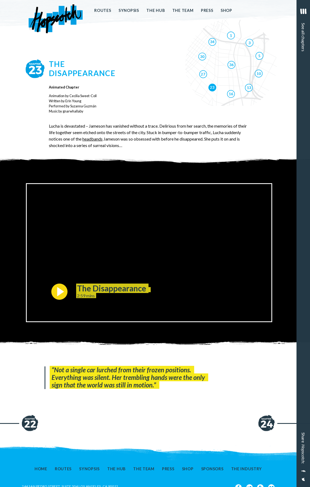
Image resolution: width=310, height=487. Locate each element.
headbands (92, 138)
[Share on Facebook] (302, 471)
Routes (102, 10)
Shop (226, 10)
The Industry (246, 468)
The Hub (155, 10)
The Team (183, 10)
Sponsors (212, 468)
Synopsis (129, 10)
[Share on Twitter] (302, 481)
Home (41, 468)
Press (207, 10)
